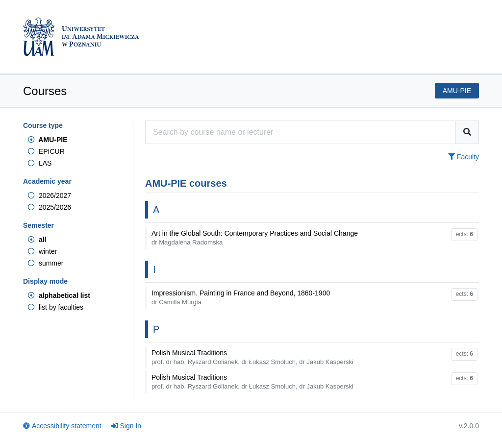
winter (42, 251)
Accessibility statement (62, 426)
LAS (39, 163)
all (37, 240)
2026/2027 (49, 195)
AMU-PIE (47, 140)
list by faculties (55, 307)
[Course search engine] (300, 132)
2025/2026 (49, 207)
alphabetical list (59, 295)
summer (45, 263)
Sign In (126, 426)
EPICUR (46, 151)
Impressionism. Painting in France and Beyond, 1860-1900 (240, 297)
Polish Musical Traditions (252, 357)
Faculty (463, 157)
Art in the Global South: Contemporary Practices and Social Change (254, 237)
